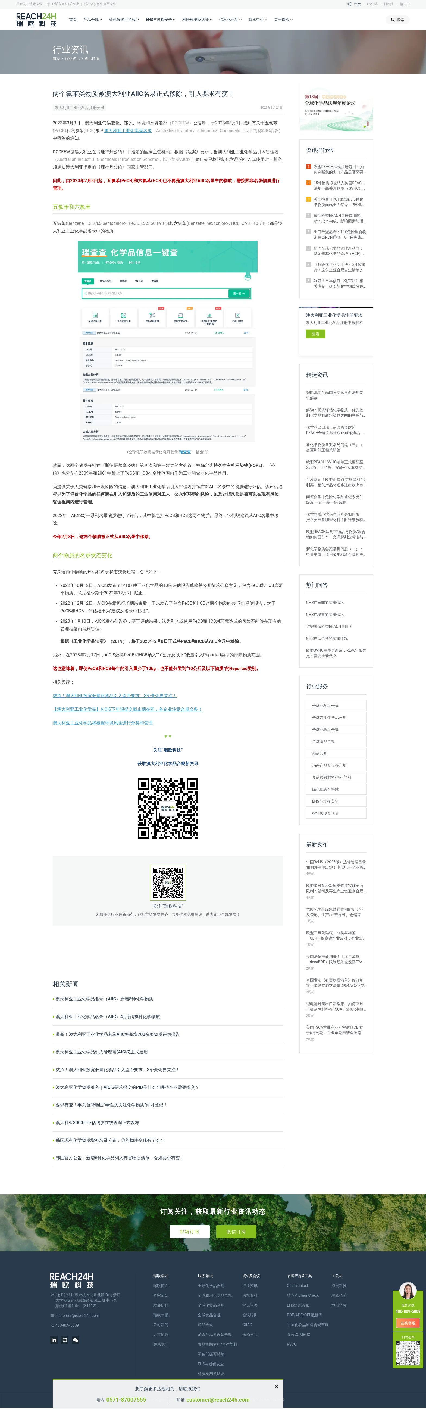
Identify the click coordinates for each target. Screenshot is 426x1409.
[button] (365, 127)
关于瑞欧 (283, 20)
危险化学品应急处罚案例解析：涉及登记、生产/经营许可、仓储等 (334, 912)
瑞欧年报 (160, 1315)
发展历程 (160, 1305)
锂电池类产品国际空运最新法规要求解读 (334, 395)
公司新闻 (160, 1325)
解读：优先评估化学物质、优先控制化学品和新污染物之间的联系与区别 (334, 413)
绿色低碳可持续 (124, 20)
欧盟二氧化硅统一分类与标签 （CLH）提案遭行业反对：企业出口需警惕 (334, 936)
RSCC (291, 1344)
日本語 (389, 4)
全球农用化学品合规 (329, 717)
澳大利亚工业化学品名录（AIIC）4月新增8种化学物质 (108, 1016)
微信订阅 (236, 1231)
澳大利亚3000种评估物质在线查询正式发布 (97, 1122)
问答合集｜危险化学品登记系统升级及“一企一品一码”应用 (334, 499)
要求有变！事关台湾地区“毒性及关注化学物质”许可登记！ (112, 1105)
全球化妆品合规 (325, 729)
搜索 (397, 20)
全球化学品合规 (325, 705)
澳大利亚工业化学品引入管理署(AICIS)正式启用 (102, 1052)
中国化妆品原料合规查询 (308, 1325)
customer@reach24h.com (217, 1399)
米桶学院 (250, 1334)
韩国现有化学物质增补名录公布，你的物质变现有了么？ (110, 1140)
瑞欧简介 (160, 1285)
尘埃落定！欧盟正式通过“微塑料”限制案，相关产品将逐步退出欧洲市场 (336, 482)
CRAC (247, 1325)
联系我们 (160, 1344)
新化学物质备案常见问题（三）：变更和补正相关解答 (334, 447)
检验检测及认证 (197, 20)
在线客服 (408, 1323)
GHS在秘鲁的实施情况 (325, 614)
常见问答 (250, 1305)
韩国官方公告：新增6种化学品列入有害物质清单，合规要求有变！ (120, 1158)
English (372, 4)
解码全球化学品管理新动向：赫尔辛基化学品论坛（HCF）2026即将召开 (338, 251)
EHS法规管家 (298, 1305)
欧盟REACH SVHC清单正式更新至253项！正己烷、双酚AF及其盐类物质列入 (336, 465)
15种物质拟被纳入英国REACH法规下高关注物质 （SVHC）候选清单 (340, 186)
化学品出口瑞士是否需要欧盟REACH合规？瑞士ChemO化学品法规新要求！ (335, 430)
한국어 (405, 4)
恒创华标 (339, 1305)
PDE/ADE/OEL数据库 (304, 1315)
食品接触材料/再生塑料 (332, 777)
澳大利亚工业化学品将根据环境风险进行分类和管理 (103, 722)
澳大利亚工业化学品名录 (128, 130)
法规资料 (250, 1295)
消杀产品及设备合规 (329, 765)
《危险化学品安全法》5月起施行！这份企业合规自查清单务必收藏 (339, 267)
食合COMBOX (298, 1334)
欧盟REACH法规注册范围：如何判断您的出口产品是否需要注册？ (339, 169)
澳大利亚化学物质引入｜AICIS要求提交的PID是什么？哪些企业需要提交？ (127, 1087)
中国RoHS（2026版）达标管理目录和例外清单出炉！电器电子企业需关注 (336, 865)
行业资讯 (72, 58)
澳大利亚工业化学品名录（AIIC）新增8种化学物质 (104, 999)
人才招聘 (160, 1334)
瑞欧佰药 (339, 1295)
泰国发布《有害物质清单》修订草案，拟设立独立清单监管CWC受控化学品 (335, 983)
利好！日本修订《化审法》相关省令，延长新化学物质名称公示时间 (338, 284)
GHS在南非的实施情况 (325, 602)
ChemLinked (297, 1285)
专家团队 (160, 1295)
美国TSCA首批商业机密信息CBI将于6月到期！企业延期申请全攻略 (334, 1030)
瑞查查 (185, 452)
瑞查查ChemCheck (303, 1295)
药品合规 (319, 753)
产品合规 (92, 20)
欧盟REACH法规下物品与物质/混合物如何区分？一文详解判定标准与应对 (336, 534)
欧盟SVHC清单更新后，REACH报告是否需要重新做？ (336, 653)
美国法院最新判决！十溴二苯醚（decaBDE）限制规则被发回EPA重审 (336, 959)
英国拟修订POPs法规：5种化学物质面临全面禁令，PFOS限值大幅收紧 (339, 202)
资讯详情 (91, 58)
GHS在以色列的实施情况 (327, 638)
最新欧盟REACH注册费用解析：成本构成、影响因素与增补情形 (338, 218)
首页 (73, 19)
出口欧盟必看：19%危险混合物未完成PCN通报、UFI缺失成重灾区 (340, 235)
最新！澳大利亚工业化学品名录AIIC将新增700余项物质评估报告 (118, 1034)
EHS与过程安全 (161, 20)
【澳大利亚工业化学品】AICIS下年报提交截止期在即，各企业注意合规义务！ (127, 709)
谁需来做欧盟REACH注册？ (329, 626)
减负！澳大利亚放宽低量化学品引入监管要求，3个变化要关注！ (115, 695)
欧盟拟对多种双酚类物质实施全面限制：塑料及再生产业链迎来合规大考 (334, 888)
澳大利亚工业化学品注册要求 (79, 107)
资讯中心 (258, 20)
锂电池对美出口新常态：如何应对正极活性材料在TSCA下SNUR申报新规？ (335, 1007)
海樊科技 (339, 1285)
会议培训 (250, 1315)
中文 (357, 4)
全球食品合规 (323, 741)
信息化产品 (230, 20)
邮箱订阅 (189, 1231)
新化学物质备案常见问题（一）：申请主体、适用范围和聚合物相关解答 (334, 552)
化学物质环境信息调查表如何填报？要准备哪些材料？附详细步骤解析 (334, 517)
